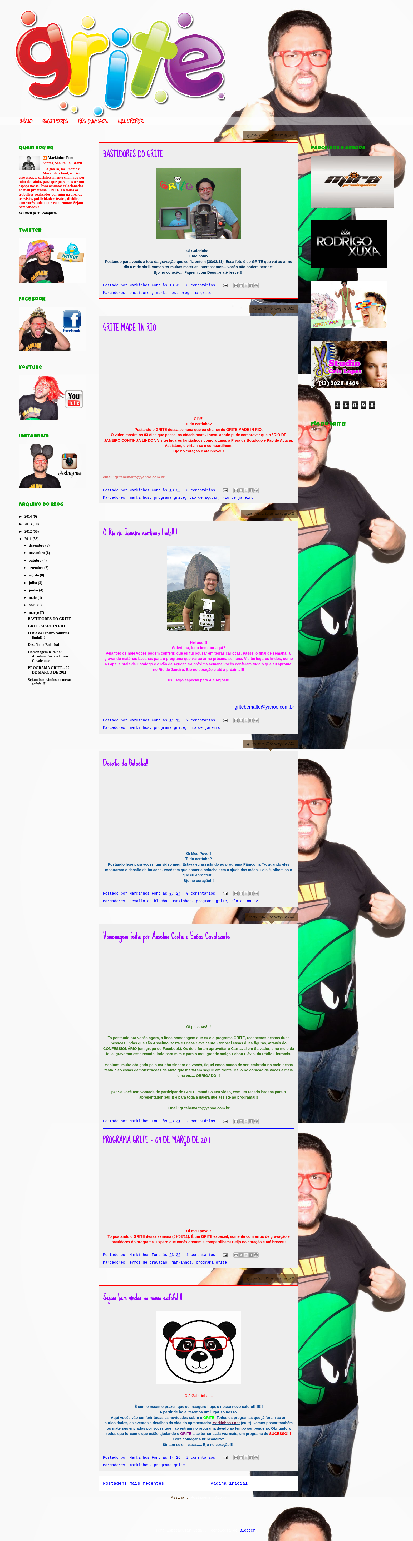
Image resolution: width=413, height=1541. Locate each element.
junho (34, 590)
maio (33, 598)
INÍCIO (26, 121)
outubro (35, 560)
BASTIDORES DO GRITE (133, 154)
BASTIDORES (55, 121)
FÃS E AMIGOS (93, 121)
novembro (37, 553)
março (34, 613)
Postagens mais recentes (133, 1483)
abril (33, 605)
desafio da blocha (148, 901)
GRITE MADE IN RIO (129, 328)
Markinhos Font (61, 158)
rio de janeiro (238, 498)
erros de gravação (148, 1262)
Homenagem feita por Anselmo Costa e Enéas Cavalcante (166, 936)
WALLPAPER (130, 121)
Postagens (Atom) (208, 1497)
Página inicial (229, 1483)
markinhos (140, 728)
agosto (34, 575)
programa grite (169, 728)
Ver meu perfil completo (38, 213)
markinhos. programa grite (184, 293)
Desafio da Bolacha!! (125, 763)
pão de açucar (203, 498)
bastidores (141, 293)
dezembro (37, 545)
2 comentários (200, 720)
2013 (28, 524)
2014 (28, 516)
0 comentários (200, 285)
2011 (28, 539)
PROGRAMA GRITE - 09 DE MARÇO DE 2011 (156, 1140)
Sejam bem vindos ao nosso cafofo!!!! (142, 1297)
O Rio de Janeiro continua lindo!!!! (140, 532)
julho (33, 583)
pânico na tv (244, 901)
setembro (36, 568)
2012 (28, 531)
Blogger (247, 1530)
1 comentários (200, 1255)
